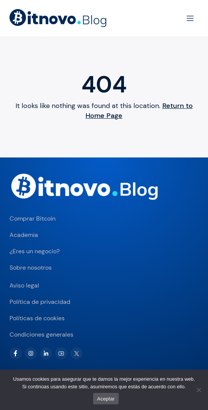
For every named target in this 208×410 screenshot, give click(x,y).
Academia (24, 235)
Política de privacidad (40, 302)
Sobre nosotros (31, 268)
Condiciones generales (41, 334)
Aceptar (106, 399)
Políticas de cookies (37, 318)
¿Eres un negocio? (35, 251)
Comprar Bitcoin (33, 218)
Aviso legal (24, 285)
